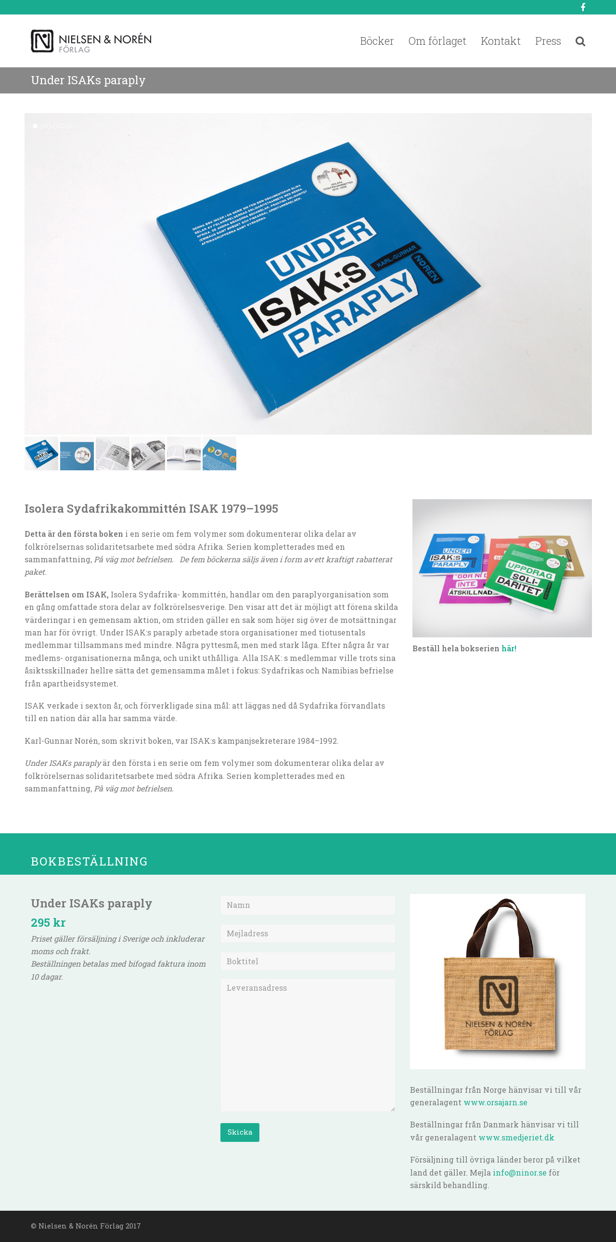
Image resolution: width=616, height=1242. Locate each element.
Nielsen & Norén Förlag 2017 (89, 1225)
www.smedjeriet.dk (516, 1137)
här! (508, 648)
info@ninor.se (520, 1172)
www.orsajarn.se (495, 1102)
